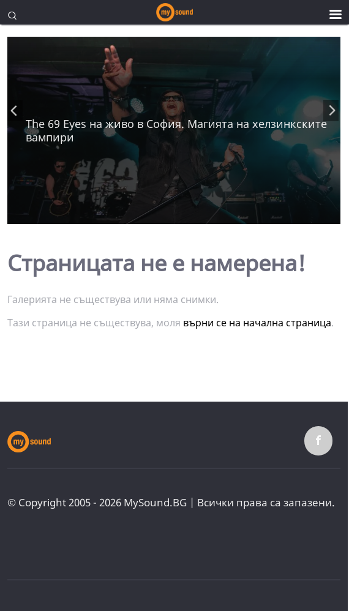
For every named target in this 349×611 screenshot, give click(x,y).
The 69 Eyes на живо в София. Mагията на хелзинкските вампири (176, 130)
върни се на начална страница (257, 322)
